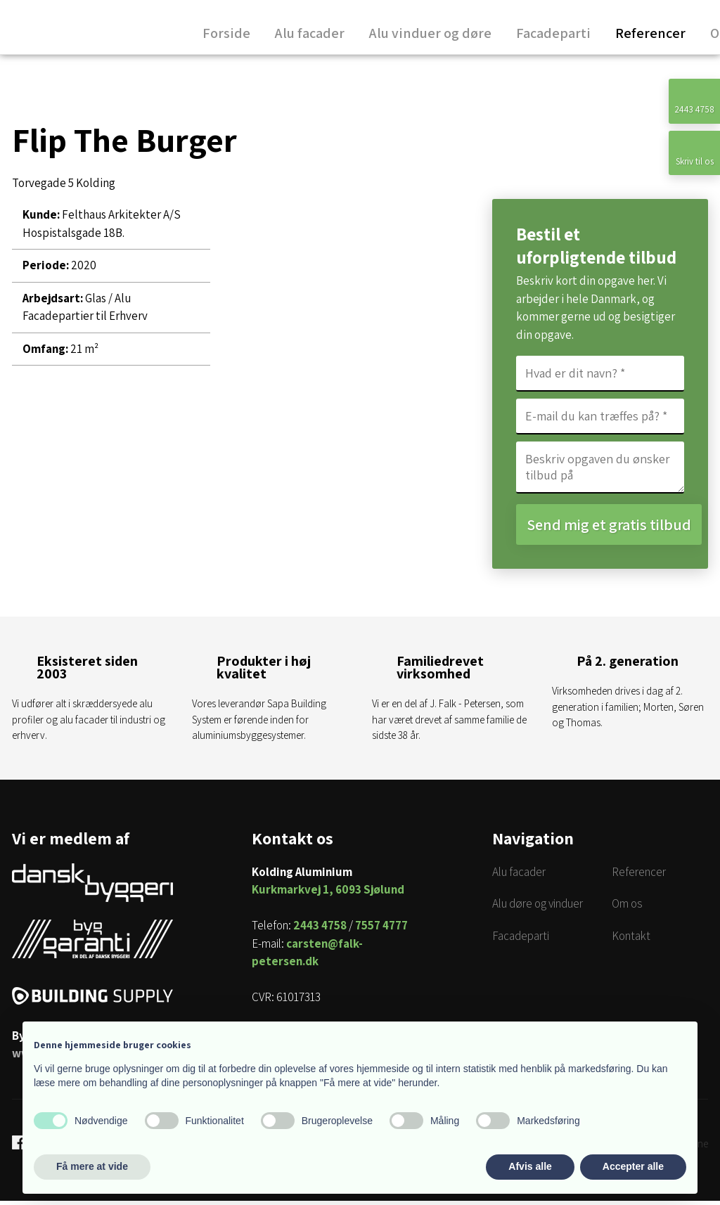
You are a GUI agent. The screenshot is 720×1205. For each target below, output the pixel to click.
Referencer (650, 34)
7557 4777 (381, 929)
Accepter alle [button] (633, 1166)
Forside (226, 34)
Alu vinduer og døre (430, 34)
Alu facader (310, 34)
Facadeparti (553, 34)
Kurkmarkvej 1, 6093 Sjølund (328, 893)
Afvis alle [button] (529, 1166)
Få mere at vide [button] (92, 1166)
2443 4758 (320, 929)
